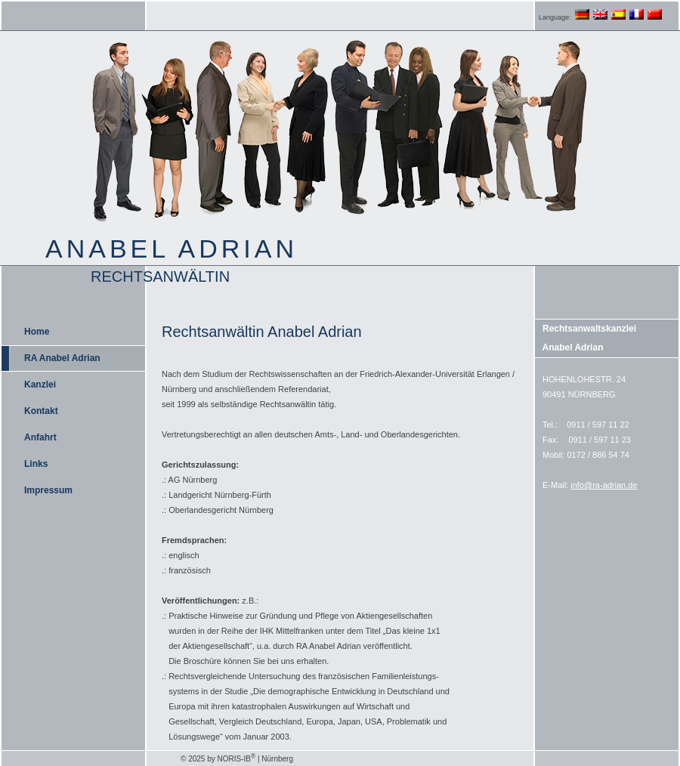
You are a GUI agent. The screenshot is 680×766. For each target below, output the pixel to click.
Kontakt (41, 411)
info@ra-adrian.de (603, 485)
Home (36, 331)
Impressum (48, 490)
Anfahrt (40, 437)
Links (36, 464)
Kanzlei (40, 384)
